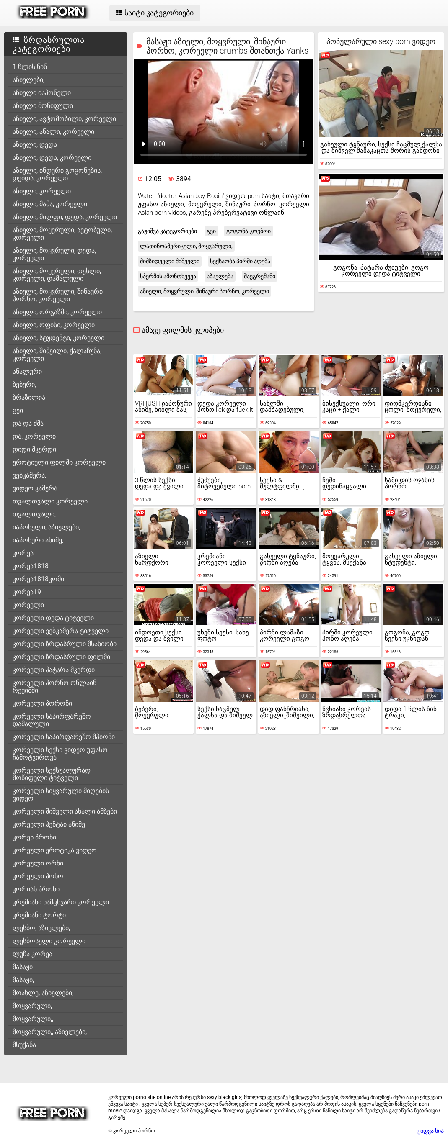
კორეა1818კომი (38, 579)
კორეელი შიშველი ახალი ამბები (65, 811)
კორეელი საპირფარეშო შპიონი (64, 737)
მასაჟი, (23, 980)
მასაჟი (23, 967)
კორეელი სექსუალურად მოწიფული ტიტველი (52, 774)
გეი (18, 410)
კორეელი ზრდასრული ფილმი (61, 657)
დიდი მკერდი (34, 449)
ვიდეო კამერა (35, 488)
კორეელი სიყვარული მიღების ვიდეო (61, 794)
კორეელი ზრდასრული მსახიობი (65, 644)
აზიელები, (28, 80)
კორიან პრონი (36, 889)
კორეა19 (27, 592)
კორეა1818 (31, 566)
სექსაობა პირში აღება (240, 261)
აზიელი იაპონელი (42, 93)
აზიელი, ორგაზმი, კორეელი (57, 312)
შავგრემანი (259, 276)
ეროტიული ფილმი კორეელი (59, 462)
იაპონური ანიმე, (38, 540)
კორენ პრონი (34, 837)
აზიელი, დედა (35, 145)
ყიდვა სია (430, 1130)
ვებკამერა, (29, 475)
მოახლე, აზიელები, (43, 993)
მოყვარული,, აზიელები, (50, 1032)
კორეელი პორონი (42, 703)
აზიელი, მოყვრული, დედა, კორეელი (54, 254)
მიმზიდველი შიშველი (169, 261)
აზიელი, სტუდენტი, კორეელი (58, 338)
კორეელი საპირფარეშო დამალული (52, 720)
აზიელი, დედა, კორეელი (52, 158)
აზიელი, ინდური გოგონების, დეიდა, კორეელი (57, 174)
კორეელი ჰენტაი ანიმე (49, 824)
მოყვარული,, (33, 1019)
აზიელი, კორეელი (42, 191)
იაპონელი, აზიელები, (46, 527)
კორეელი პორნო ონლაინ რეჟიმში (54, 686)
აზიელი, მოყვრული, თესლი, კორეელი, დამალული (57, 274)
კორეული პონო (38, 876)
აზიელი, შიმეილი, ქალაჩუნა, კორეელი (57, 354)
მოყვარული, (32, 1006)
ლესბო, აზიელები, (41, 928)
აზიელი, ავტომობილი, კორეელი (64, 119)
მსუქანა (24, 1045)
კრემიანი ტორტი (39, 915)
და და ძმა (28, 423)
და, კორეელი (34, 436)
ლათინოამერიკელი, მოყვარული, (186, 246)
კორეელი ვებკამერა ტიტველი (61, 631)
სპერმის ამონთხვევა (168, 276)
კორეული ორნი (38, 863)
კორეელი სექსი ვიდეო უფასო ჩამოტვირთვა (60, 753)
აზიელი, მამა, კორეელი (50, 204)
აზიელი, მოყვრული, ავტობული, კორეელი (62, 233)
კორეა (23, 553)
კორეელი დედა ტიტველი (53, 618)
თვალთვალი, (34, 514)
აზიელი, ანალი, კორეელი (53, 132)
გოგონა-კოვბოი (248, 231)
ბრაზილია (29, 397)
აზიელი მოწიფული (43, 106)
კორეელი (28, 605)
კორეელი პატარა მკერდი (54, 670)
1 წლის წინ (30, 67)
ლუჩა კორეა (32, 954)
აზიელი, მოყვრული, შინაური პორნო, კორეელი (58, 295)
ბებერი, (24, 384)
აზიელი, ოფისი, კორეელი (54, 325)
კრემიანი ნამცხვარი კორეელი (61, 902)
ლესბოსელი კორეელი (49, 941)
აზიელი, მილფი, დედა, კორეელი (65, 217)
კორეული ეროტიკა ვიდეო (55, 850)
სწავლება (220, 276)
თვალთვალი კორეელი (50, 501)
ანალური (27, 371)
